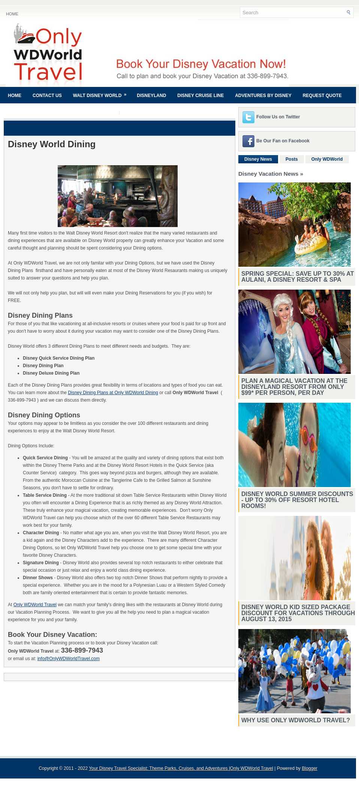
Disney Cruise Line (200, 95)
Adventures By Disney (263, 95)
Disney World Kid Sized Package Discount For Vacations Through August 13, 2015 (298, 613)
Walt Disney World (102, 92)
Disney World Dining (52, 144)
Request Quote (322, 95)
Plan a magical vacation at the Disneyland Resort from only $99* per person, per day (294, 387)
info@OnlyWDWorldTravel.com (68, 658)
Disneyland (151, 95)
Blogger (309, 768)
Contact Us (47, 95)
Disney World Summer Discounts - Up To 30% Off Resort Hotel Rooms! (297, 500)
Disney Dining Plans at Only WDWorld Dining (113, 392)
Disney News (258, 159)
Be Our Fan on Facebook (283, 140)
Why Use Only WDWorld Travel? (295, 720)
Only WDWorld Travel (35, 604)
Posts (292, 159)
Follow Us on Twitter (278, 117)
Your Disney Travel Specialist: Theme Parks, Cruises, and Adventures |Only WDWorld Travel (181, 768)
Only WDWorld (327, 159)
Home (12, 14)
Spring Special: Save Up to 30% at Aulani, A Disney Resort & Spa (297, 276)
